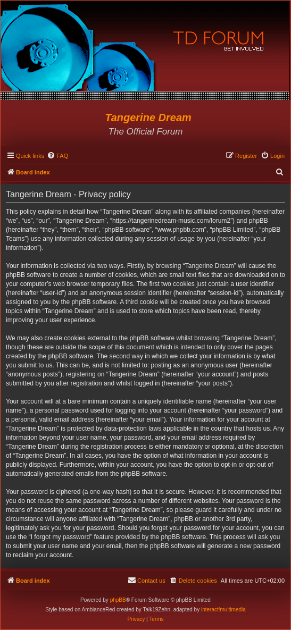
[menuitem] (57, 155)
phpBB (118, 600)
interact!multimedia (223, 609)
